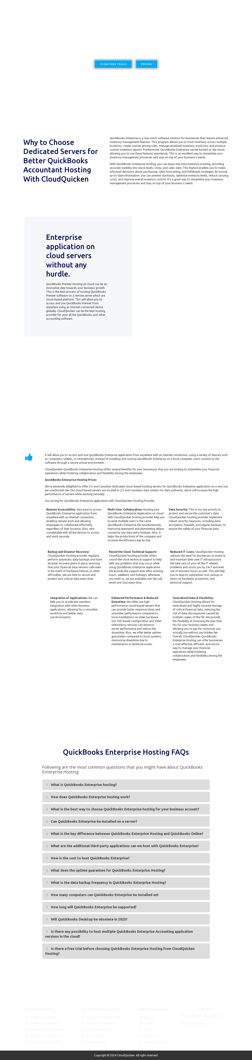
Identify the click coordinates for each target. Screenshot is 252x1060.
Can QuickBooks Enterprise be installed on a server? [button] (91, 821)
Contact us (224, 4)
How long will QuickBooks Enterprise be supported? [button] (90, 907)
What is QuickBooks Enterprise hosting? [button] (81, 784)
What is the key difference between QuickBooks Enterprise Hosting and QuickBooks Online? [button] (124, 833)
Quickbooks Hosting (98, 4)
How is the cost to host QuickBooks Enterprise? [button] (87, 858)
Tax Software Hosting (162, 4)
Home (76, 4)
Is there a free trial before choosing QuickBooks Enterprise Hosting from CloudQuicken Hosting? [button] (120, 950)
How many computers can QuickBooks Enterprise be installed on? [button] (101, 894)
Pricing (187, 4)
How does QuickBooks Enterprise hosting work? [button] (87, 797)
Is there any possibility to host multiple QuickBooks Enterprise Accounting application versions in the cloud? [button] (119, 933)
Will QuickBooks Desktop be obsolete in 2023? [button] (86, 919)
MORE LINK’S (204, 4)
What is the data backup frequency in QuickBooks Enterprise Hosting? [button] (105, 882)
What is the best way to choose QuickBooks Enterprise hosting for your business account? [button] (122, 809)
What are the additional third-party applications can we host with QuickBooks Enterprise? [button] (122, 845)
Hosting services (129, 4)
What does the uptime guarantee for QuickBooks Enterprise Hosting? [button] (105, 870)
